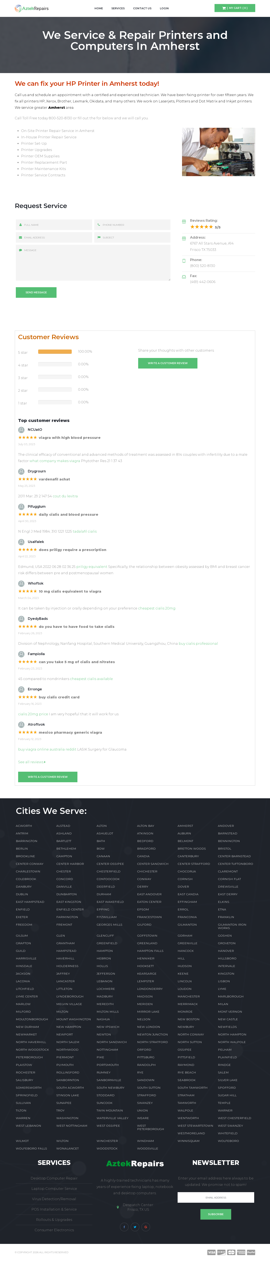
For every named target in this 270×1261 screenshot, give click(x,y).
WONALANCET (67, 1148)
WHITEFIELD (228, 1133)
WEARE (143, 1118)
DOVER (183, 886)
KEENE (183, 973)
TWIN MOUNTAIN (110, 1110)
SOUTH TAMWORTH (193, 1087)
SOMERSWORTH (29, 1087)
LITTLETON (64, 988)
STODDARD (106, 1095)
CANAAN (103, 856)
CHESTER (63, 871)
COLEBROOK (26, 879)
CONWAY (144, 879)
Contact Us (142, 8)
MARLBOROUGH (231, 996)
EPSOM (143, 909)
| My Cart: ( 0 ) (237, 8)
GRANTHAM (65, 943)
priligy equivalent (91, 567)
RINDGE (224, 1064)
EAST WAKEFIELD (110, 901)
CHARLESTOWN (28, 871)
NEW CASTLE (228, 1019)
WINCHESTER (107, 1141)
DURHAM (104, 894)
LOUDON (185, 988)
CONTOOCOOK (108, 879)
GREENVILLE (187, 943)
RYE (140, 1072)
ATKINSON (145, 833)
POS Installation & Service (54, 1209)
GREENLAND (147, 943)
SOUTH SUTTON (149, 1087)
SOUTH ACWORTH (70, 1087)
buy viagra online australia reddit (47, 749)
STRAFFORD (146, 1095)
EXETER (22, 917)
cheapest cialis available (91, 679)
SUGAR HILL (227, 1095)
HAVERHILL (65, 958)
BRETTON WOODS (192, 848)
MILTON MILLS (108, 1011)
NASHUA (103, 1019)
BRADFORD (146, 848)
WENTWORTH (188, 1118)
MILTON (62, 1011)
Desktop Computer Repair (54, 1178)
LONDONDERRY (150, 988)
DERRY (142, 886)
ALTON (102, 825)
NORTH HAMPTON (232, 1034)
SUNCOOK (104, 1103)
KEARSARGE (147, 973)
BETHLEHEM (66, 848)
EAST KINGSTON (68, 901)
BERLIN (22, 848)
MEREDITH (105, 1004)
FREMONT (64, 924)
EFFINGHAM (187, 901)
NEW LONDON (148, 1026)
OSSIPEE (185, 1049)
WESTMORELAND (191, 1133)
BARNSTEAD (227, 833)
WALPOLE (185, 1110)
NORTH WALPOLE (232, 1042)
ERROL (183, 909)
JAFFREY (63, 973)
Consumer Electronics (54, 1230)
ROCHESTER (25, 1072)
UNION (142, 1110)
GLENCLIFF (105, 935)
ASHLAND (64, 833)
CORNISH (185, 879)
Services (118, 8)
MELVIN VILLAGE (69, 1004)
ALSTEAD (63, 825)
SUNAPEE (64, 1103)
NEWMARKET (26, 1034)
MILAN (223, 1004)
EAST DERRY (228, 894)
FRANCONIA (187, 917)
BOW (101, 848)
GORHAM (185, 935)
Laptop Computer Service (54, 1189)
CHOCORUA (187, 871)
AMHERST (185, 825)
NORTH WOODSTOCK (32, 1049)
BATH (101, 841)
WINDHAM (145, 1141)
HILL (181, 958)
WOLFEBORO (228, 1141)
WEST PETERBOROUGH (150, 1127)
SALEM (223, 1072)
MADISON (145, 996)
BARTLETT (63, 841)
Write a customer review (168, 363)
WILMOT (22, 1141)
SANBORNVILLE (109, 1080)
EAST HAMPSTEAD (30, 901)
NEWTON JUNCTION (152, 1034)
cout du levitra (65, 496)
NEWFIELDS (227, 1026)
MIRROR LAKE (148, 1011)
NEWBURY (186, 1026)
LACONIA (23, 981)
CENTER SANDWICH (153, 863)
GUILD (21, 950)
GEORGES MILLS (109, 924)
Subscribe (216, 1214)
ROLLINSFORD (67, 1072)
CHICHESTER (147, 871)
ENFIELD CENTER (70, 909)
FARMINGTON (67, 917)
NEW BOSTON (189, 1019)
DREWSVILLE (228, 886)
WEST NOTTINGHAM (71, 1125)
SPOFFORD (227, 1087)
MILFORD (23, 1011)
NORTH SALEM (67, 1042)
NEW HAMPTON (68, 1026)
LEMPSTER (145, 981)
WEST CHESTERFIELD (234, 1118)
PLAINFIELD (227, 1057)
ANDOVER (226, 825)
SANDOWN (145, 1080)
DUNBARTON (66, 894)
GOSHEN (225, 935)
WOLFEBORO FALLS (31, 1148)
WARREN (23, 1118)
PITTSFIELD (186, 1057)
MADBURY (105, 996)
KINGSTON (226, 973)
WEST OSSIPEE (108, 1125)
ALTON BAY (145, 825)
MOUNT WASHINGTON (73, 1019)
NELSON (143, 1019)
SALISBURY (24, 1080)
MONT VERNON (230, 1011)
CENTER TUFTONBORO (235, 863)
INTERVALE (226, 966)
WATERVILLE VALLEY (112, 1118)
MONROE (185, 1011)
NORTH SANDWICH (112, 1042)
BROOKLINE (25, 856)
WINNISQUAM (189, 1141)
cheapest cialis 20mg (157, 608)
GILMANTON (187, 924)
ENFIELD (23, 909)
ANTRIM (22, 833)
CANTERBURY (188, 856)
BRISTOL (224, 848)
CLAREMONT (228, 871)
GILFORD (144, 924)
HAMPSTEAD (66, 950)
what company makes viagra (55, 461)
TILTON (21, 1110)
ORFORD (144, 1049)
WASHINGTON (67, 1118)
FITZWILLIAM (107, 917)
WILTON (62, 1141)
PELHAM (225, 1049)
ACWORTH (24, 825)
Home (98, 8)
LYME (222, 988)
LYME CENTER (27, 996)
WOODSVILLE (147, 1148)
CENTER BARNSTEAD (234, 856)
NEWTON (104, 1034)
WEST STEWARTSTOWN (195, 1125)
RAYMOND (186, 1064)
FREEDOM (24, 924)
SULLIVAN (23, 1103)
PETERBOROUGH (29, 1057)
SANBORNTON (67, 1080)
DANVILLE (64, 886)
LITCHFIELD (25, 988)
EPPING (103, 909)
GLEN (60, 935)
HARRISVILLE (26, 958)
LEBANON (104, 981)
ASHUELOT (105, 833)
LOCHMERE (106, 988)
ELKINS (223, 901)
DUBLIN (22, 894)
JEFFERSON (106, 973)
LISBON (224, 981)
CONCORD (64, 879)
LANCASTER (65, 981)
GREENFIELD (107, 943)
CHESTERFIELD (108, 871)
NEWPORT (64, 1034)
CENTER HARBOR (70, 863)
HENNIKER (145, 958)
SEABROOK (187, 1080)
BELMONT (185, 841)
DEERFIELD (106, 886)
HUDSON (185, 966)
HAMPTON (105, 950)
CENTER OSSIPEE (110, 863)
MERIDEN (145, 1004)
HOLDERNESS (67, 966)
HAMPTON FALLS (150, 950)
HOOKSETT (145, 966)
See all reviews (32, 762)
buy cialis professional (198, 644)
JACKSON (23, 973)
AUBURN (184, 833)
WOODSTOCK (107, 1148)
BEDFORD (145, 841)
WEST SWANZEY (230, 1125)
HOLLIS (102, 966)
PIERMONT (65, 1057)
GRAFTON (23, 943)
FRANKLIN (226, 917)
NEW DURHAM (27, 1026)
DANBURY (24, 886)
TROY (60, 1110)
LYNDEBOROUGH (70, 996)
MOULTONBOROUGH (32, 1019)
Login (164, 8)
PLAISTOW (24, 1064)
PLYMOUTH (65, 1064)
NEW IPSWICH (108, 1026)
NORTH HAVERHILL (31, 1042)
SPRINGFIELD (27, 1095)
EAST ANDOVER (149, 894)
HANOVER (226, 950)
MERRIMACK (188, 1004)
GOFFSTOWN (147, 935)
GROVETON (227, 943)
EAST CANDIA (188, 894)
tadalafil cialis (85, 531)
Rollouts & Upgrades (54, 1220)
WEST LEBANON (28, 1125)
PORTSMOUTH (108, 1064)
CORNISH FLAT (229, 879)
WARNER (225, 1110)
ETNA (222, 909)
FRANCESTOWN (149, 917)
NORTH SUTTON (190, 1042)
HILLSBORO (227, 958)
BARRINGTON (26, 841)
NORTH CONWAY (191, 1034)
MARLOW (23, 1004)
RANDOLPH (146, 1064)
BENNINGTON (229, 841)
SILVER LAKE (228, 1080)
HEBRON (104, 958)
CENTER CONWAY (29, 863)
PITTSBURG (145, 1057)
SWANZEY (145, 1103)
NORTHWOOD (67, 1049)
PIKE (100, 1057)
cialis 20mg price (33, 714)
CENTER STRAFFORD (194, 863)
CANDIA (143, 856)
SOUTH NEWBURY (110, 1087)
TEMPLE (224, 1103)
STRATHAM (186, 1095)
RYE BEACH (187, 1072)
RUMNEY (104, 1072)
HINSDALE (24, 966)
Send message (36, 292)
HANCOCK (186, 950)
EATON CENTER (149, 901)
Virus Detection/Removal (54, 1199)
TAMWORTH (187, 1103)
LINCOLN (185, 981)
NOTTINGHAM (107, 1049)
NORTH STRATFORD (152, 1042)
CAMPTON (64, 856)
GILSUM (22, 935)
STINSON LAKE (67, 1095)
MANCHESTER (189, 996)
